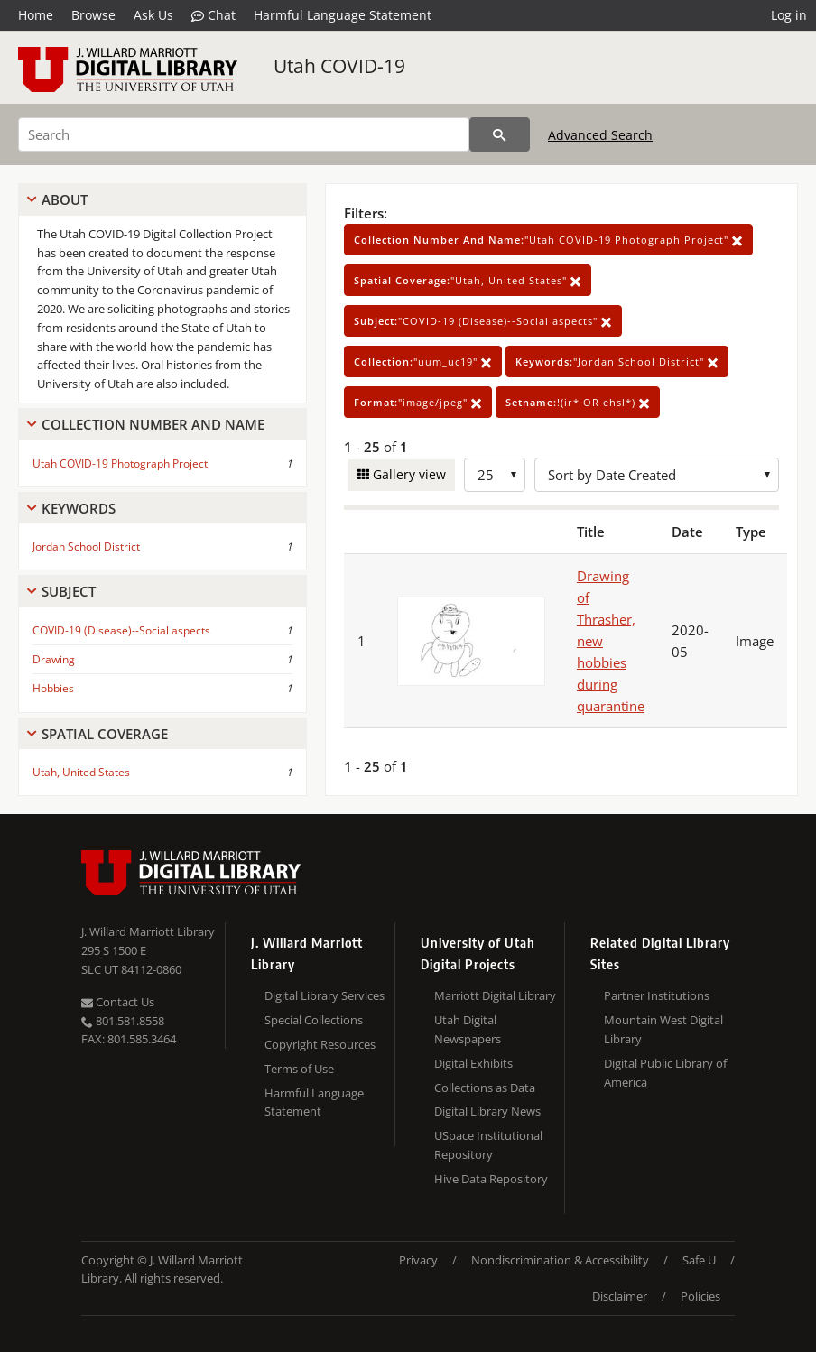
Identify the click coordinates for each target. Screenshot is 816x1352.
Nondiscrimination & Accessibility (560, 1260)
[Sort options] (656, 475)
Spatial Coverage (105, 734)
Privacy (418, 1260)
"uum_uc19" (423, 361)
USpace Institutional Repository (488, 1144)
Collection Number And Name (153, 424)
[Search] (243, 134)
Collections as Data (484, 1087)
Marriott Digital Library (495, 995)
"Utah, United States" (467, 280)
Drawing (53, 659)
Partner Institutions (656, 995)
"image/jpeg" (418, 402)
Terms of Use (299, 1068)
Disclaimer (619, 1296)
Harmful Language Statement (342, 14)
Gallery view (407, 474)
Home (35, 14)
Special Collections (313, 1020)
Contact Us (117, 1002)
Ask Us (153, 14)
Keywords (79, 508)
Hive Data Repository (491, 1179)
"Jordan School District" (617, 361)
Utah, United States (81, 772)
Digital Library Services (324, 995)
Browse (93, 14)
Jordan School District (86, 546)
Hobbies (53, 688)
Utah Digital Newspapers (467, 1029)
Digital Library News (487, 1111)
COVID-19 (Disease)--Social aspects (121, 630)
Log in (789, 14)
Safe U (699, 1260)
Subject (69, 591)
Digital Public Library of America (665, 1072)
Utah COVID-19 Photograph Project (120, 463)
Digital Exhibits (473, 1063)
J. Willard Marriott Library (148, 931)
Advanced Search (600, 135)
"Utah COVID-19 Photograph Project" (548, 239)
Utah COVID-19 (339, 66)
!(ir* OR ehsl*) (577, 402)
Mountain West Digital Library (663, 1029)
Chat (213, 15)
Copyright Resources (320, 1044)
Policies (700, 1296)
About (65, 199)
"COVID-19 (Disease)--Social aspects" (483, 321)
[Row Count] (494, 475)
